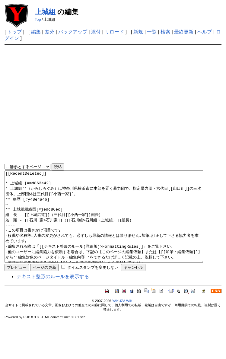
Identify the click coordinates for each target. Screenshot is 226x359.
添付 (96, 31)
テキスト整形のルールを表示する (53, 294)
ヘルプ (204, 31)
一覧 (152, 31)
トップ (14, 31)
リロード (114, 31)
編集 (36, 31)
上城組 (45, 12)
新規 (138, 31)
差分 (49, 31)
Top (38, 19)
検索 (165, 31)
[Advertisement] (58, 104)
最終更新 (183, 31)
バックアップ (72, 31)
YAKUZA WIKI (122, 319)
